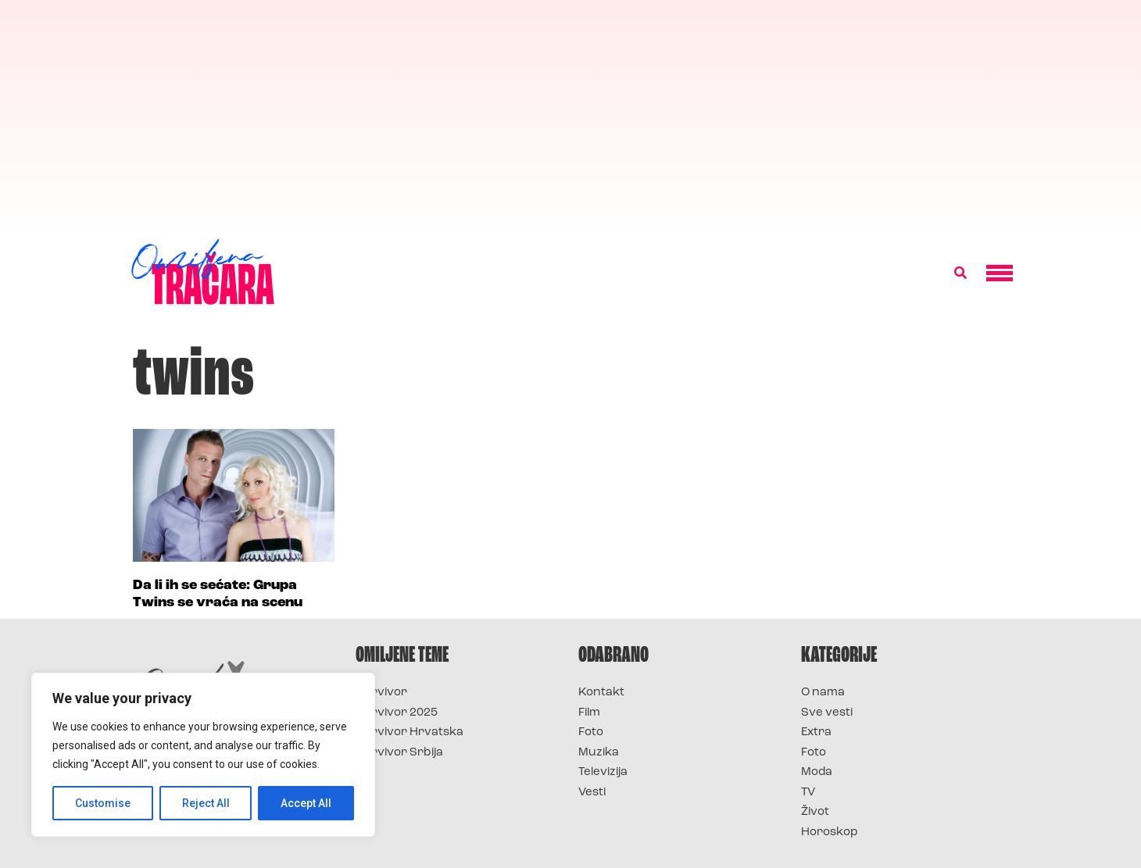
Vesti (592, 792)
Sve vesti (827, 713)
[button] (960, 273)
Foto (590, 732)
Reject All (206, 803)
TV (808, 792)
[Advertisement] (570, 117)
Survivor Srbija (399, 753)
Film (589, 713)
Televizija (603, 772)
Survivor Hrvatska (409, 732)
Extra (816, 732)
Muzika (598, 753)
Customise (103, 803)
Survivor (381, 692)
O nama (823, 692)
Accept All (306, 803)
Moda (816, 772)
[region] (203, 755)
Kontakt (601, 692)
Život (815, 812)
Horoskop (829, 832)
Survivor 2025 (397, 713)
